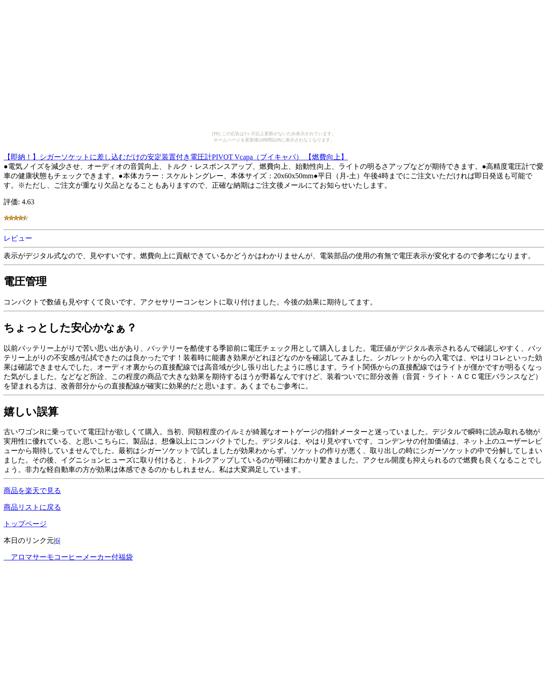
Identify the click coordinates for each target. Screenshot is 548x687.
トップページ (25, 524)
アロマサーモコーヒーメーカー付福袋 (68, 557)
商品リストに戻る (32, 507)
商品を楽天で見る (32, 490)
